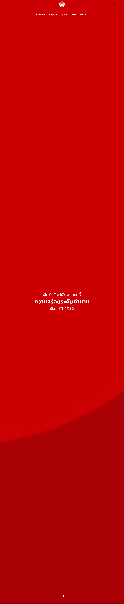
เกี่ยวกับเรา (40, 15)
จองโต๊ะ (64, 15)
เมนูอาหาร (52, 15)
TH (113, 5)
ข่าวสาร (83, 15)
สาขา (73, 15)
